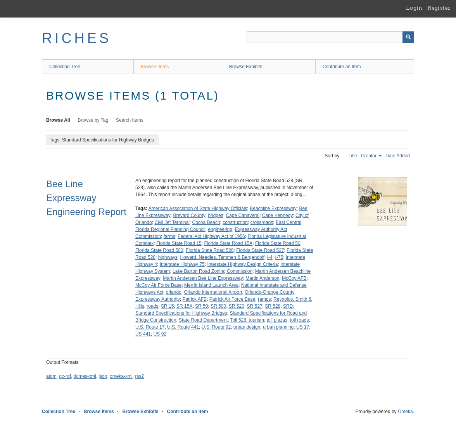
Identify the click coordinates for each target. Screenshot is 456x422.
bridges (215, 215)
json (102, 376)
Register (439, 8)
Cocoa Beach (206, 222)
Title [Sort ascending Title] (353, 155)
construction (235, 222)
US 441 (143, 334)
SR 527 (255, 306)
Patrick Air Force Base (232, 299)
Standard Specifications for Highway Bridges (181, 313)
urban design (246, 327)
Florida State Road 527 (260, 250)
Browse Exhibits (245, 66)
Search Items (129, 120)
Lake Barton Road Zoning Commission (212, 271)
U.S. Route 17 (149, 327)
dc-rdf (65, 376)
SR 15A (184, 306)
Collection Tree (64, 66)
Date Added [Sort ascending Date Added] (397, 155)
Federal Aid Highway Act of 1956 (211, 236)
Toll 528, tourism (247, 320)
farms (169, 236)
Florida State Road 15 (179, 243)
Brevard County (189, 215)
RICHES (76, 38)
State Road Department (203, 320)
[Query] (330, 37)
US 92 (160, 334)
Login (414, 8)
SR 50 (201, 306)
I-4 (270, 257)
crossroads (261, 222)
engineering (220, 229)
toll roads (299, 320)
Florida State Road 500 (159, 250)
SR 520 (236, 306)
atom (51, 376)
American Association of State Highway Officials (198, 208)
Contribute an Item (342, 66)
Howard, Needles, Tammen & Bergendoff (222, 257)
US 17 (302, 327)
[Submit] (408, 37)
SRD (288, 306)
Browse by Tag (93, 120)
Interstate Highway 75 (182, 264)
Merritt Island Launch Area (211, 285)
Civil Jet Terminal (171, 222)
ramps (264, 299)
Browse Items (155, 66)
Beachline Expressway (273, 208)
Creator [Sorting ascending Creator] (369, 155)
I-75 (279, 257)
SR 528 (272, 306)
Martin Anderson (262, 278)
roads (152, 306)
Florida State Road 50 (278, 243)
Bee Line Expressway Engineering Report (86, 198)
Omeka (405, 411)
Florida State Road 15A (228, 243)
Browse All (58, 120)
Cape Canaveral (242, 215)
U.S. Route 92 (216, 327)
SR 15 (167, 306)
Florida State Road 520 (209, 250)
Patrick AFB (194, 299)
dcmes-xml (85, 376)
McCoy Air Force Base (158, 285)
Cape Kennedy (277, 215)
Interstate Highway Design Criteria (242, 264)
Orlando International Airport (213, 292)
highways (168, 257)
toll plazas (277, 320)
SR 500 (218, 306)
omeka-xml (121, 376)
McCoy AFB (294, 278)
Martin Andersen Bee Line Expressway (203, 278)
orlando (173, 292)
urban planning (278, 327)
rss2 (139, 376)
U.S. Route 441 (183, 327)
